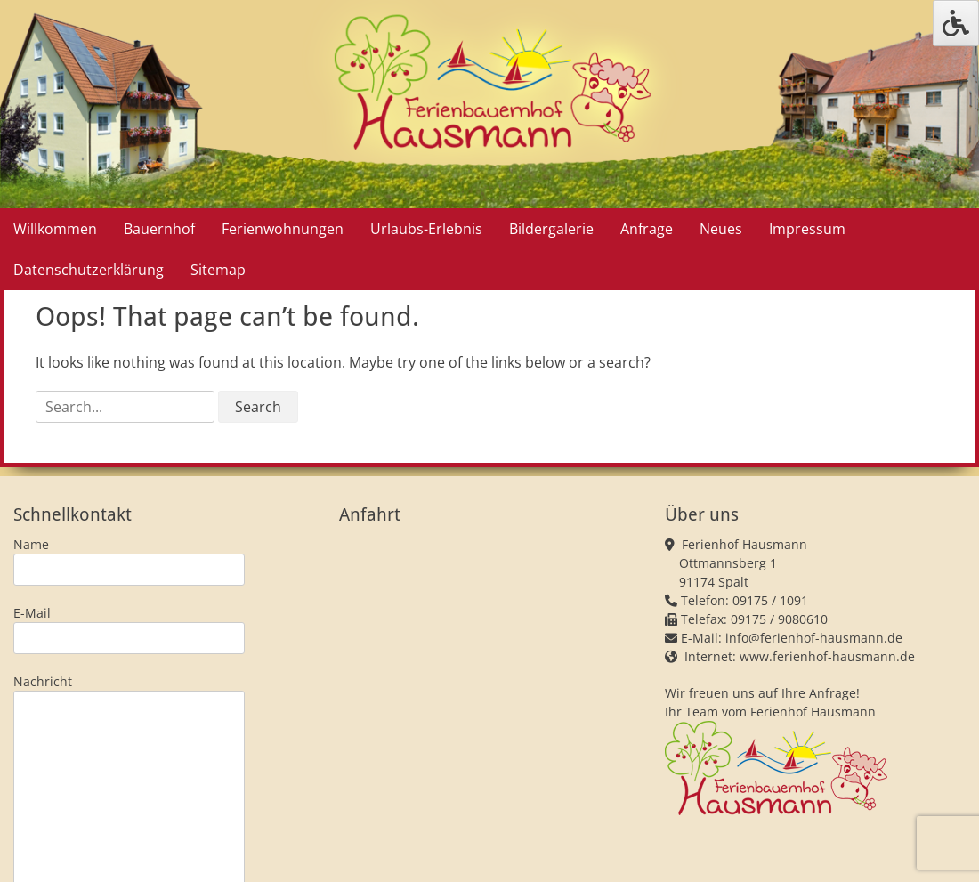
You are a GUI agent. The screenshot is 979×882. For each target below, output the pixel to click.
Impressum (807, 229)
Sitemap (218, 269)
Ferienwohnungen (283, 229)
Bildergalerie (551, 229)
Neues (721, 229)
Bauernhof (159, 229)
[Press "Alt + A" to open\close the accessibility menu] (956, 23)
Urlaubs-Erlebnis (426, 229)
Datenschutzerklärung (88, 269)
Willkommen (55, 229)
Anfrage (646, 229)
